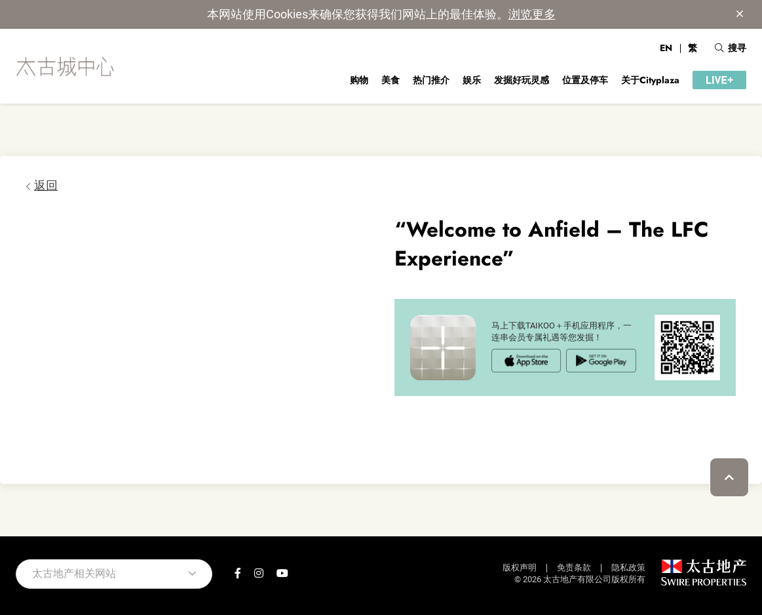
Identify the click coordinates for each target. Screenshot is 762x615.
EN (666, 47)
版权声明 (520, 567)
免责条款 (574, 567)
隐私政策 (628, 567)
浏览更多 (532, 14)
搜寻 (730, 47)
